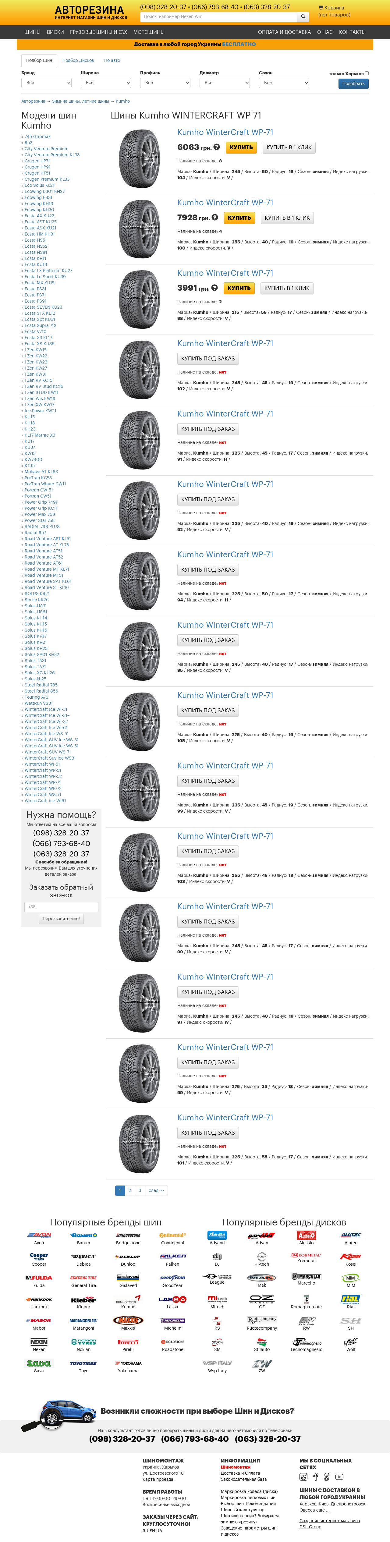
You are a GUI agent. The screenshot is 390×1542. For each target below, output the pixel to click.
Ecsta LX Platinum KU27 (48, 271)
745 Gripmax (38, 137)
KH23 (30, 429)
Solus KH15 (36, 624)
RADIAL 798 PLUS (42, 527)
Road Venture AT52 (44, 557)
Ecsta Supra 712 (40, 326)
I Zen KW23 (36, 362)
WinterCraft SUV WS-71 (48, 752)
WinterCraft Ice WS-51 (47, 734)
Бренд (28, 73)
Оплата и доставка (284, 32)
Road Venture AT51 (43, 551)
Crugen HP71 (37, 161)
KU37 (30, 447)
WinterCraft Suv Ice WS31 (50, 758)
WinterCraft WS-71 (43, 795)
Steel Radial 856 (41, 691)
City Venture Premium (47, 149)
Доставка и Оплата (240, 1473)
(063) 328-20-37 (267, 7)
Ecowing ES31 (38, 198)
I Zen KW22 (36, 356)
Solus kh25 (35, 679)
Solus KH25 (36, 649)
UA (159, 1531)
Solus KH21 (36, 642)
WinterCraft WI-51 (42, 764)
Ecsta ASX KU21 (40, 228)
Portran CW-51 (39, 490)
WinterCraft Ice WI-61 (46, 728)
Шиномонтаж (235, 1467)
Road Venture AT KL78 (47, 545)
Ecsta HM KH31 (40, 234)
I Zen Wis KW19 (40, 399)
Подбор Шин (39, 60)
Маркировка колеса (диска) (249, 1492)
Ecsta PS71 (35, 295)
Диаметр (209, 73)
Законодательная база (244, 1479)
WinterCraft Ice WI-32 (46, 722)
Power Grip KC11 (41, 508)
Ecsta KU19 (36, 265)
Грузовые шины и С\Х (98, 32)
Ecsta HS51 (36, 240)
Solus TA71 (35, 667)
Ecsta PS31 (35, 289)
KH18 (30, 423)
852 (28, 143)
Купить (241, 147)
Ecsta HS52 (36, 246)
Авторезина (89, 9)
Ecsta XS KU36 (40, 344)
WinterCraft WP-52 (43, 777)
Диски (55, 32)
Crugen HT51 (37, 173)
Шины (32, 32)
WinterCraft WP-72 (43, 789)
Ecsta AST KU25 (41, 222)
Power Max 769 (40, 514)
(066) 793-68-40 (215, 7)
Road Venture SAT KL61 (48, 582)
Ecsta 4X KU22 (39, 216)
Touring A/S (36, 697)
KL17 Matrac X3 (40, 435)
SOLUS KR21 (37, 594)
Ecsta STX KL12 (40, 313)
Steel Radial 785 (41, 685)
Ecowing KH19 (39, 204)
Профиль (150, 73)
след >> (156, 1191)
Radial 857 (35, 533)
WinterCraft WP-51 (43, 770)
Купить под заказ (208, 358)
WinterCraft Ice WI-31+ (47, 716)
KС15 (30, 466)
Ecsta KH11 (35, 259)
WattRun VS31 (39, 703)
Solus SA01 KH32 (42, 655)
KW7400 (33, 460)
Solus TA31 (35, 661)
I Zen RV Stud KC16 (44, 387)
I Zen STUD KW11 (41, 393)
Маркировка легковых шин (248, 1498)
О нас (325, 32)
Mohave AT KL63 (41, 472)
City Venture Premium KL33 (52, 155)
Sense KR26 (37, 600)
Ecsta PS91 (36, 301)
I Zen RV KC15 (38, 380)
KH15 (30, 417)
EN (152, 1531)
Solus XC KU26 (40, 673)
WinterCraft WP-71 (43, 783)
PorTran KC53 (38, 478)
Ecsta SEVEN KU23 (43, 307)
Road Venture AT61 (44, 563)
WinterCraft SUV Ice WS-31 (52, 740)
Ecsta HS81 (36, 252)
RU (145, 1531)
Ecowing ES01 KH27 (45, 192)
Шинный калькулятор (242, 1510)
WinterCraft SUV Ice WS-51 (52, 746)
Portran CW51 (38, 496)
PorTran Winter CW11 (45, 484)
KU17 (29, 441)
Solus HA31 (36, 606)
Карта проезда (158, 1479)
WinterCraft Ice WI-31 (46, 709)
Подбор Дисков (78, 60)
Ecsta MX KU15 (40, 283)
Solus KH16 (36, 630)
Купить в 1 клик (289, 147)
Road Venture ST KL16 (47, 588)
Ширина (90, 73)
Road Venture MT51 (44, 575)
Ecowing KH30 (39, 210)
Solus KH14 (36, 618)
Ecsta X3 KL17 (38, 338)
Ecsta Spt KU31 (40, 319)
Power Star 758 (40, 521)
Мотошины (149, 32)
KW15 (30, 454)
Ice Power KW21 (40, 411)
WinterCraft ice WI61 (45, 801)
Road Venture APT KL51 (48, 539)
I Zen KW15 (36, 350)
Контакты (352, 32)
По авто (112, 60)
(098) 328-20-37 (163, 7)
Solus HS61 (36, 612)
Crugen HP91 (38, 167)
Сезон (266, 73)
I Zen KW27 (36, 368)
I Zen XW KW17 (39, 405)
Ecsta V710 (36, 332)
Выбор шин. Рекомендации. (249, 1504)
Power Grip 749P (41, 502)
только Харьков (349, 73)
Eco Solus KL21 (40, 185)
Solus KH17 (36, 636)
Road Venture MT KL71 (47, 569)
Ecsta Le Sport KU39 (45, 277)
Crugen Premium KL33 (47, 179)
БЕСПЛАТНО (239, 44)
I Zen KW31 (36, 374)
